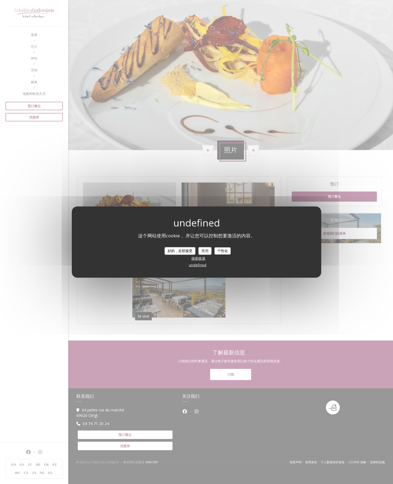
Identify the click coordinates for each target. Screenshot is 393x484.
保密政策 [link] (198, 258)
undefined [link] (197, 264)
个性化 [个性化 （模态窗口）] (222, 250)
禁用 (205, 250)
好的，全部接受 (180, 250)
